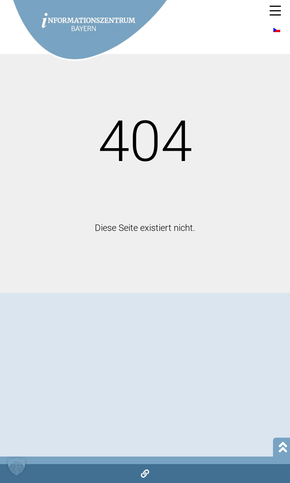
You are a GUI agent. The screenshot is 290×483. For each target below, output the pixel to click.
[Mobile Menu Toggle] (275, 10)
